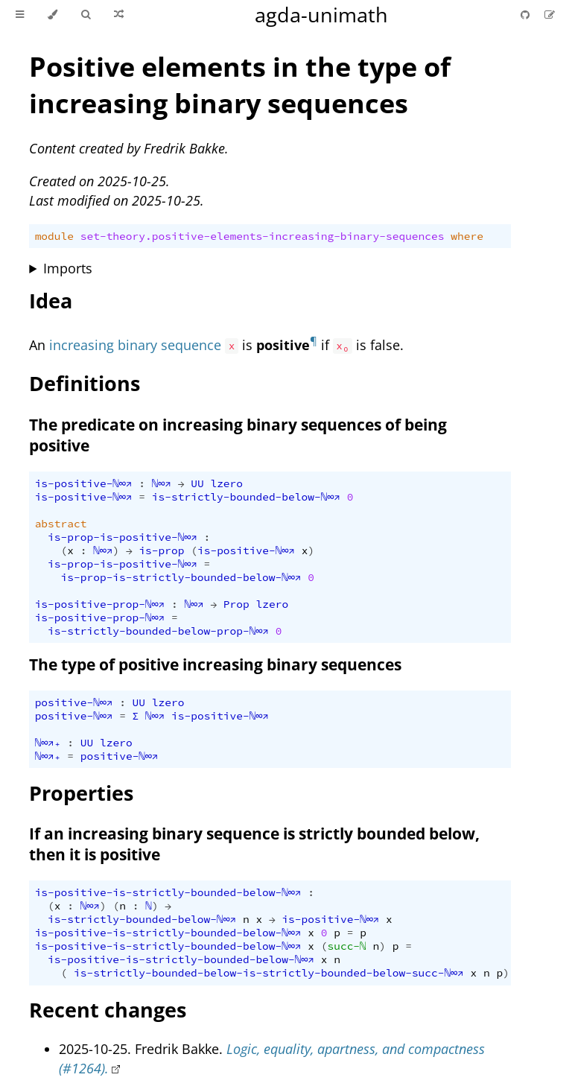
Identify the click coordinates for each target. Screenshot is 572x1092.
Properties (81, 793)
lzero (226, 483)
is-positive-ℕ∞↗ (84, 483)
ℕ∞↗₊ (48, 742)
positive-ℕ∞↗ (74, 702)
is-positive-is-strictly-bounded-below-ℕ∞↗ (168, 892)
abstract (61, 523)
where (467, 236)
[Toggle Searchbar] (85, 15)
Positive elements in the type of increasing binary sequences (240, 84)
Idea (50, 300)
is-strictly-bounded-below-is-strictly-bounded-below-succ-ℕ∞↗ (269, 973)
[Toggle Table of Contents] (20, 15)
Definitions (84, 383)
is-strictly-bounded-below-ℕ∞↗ (246, 497)
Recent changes (107, 1009)
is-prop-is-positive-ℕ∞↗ (122, 537)
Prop (236, 604)
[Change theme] (52, 15)
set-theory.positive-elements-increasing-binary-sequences (262, 236)
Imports (67, 268)
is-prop (161, 550)
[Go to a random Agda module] (119, 15)
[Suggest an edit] (549, 14)
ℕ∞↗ (161, 483)
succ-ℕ (346, 946)
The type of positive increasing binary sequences (215, 664)
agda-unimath (321, 14)
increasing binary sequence (135, 345)
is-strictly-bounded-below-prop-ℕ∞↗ (158, 631)
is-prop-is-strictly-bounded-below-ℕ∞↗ (181, 577)
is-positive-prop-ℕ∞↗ (100, 604)
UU (197, 483)
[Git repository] (526, 14)
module (54, 236)
